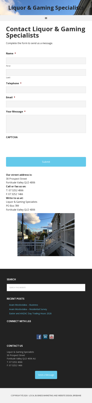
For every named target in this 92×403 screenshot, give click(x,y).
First (8, 65)
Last (8, 77)
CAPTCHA (12, 137)
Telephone (13, 83)
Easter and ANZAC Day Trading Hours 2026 (30, 313)
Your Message (16, 111)
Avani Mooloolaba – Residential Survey (28, 309)
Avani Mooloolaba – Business (23, 304)
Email (10, 97)
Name (11, 53)
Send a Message (46, 374)
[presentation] (29, 146)
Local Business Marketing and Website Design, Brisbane (55, 395)
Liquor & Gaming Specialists (46, 7)
